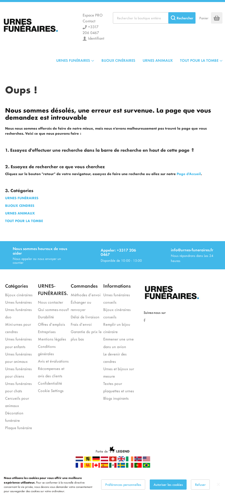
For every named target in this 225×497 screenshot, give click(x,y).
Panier (203, 17)
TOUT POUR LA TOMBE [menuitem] (199, 60)
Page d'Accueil (189, 173)
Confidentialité (50, 383)
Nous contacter (50, 302)
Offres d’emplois (51, 324)
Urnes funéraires (18, 302)
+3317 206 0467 (91, 29)
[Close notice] (218, 489)
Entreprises (47, 331)
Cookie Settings (51, 390)
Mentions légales (52, 338)
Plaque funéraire (18, 427)
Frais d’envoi (81, 324)
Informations (117, 285)
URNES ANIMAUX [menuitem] (158, 60)
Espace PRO (93, 15)
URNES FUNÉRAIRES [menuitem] (73, 60)
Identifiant (96, 38)
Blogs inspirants (116, 398)
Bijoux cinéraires (19, 294)
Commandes (84, 285)
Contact (89, 20)
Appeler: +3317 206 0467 (118, 252)
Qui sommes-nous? (53, 309)
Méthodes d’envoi (86, 294)
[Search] (182, 18)
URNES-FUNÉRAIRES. (53, 289)
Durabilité (46, 316)
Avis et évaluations (53, 361)
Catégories (16, 285)
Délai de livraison (85, 316)
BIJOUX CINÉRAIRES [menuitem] (118, 60)
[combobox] (154, 18)
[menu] (139, 60)
